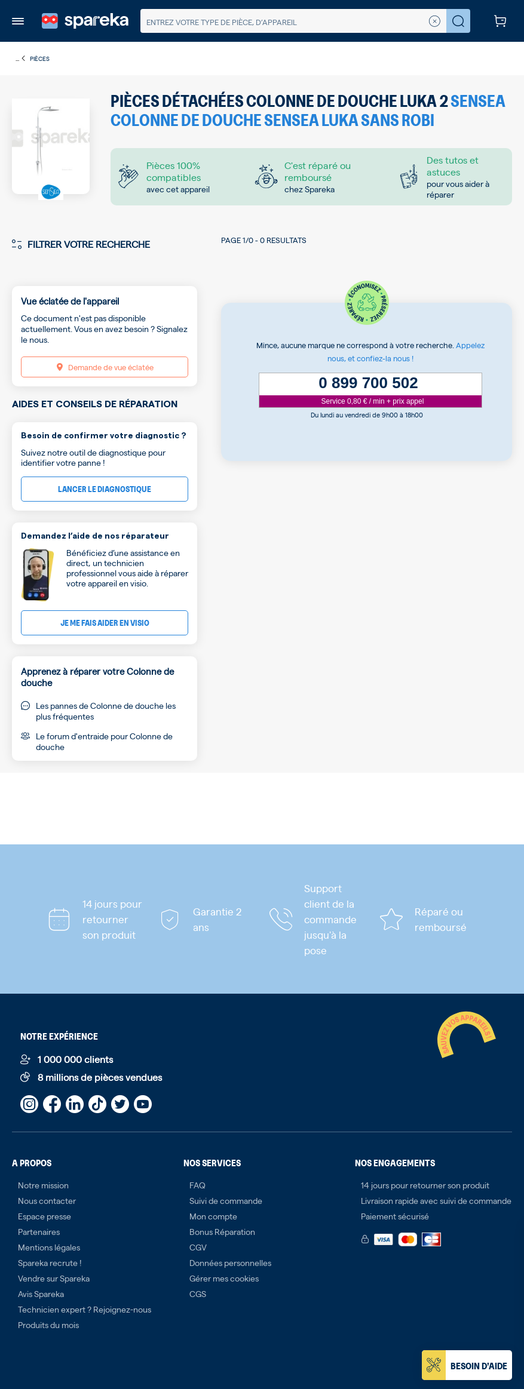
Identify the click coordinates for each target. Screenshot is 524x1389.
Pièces (40, 58)
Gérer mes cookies (224, 1278)
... (21, 58)
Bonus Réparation (222, 1231)
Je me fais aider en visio (104, 622)
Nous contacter (47, 1200)
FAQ (197, 1184)
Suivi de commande (225, 1200)
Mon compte (213, 1215)
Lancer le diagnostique (104, 488)
